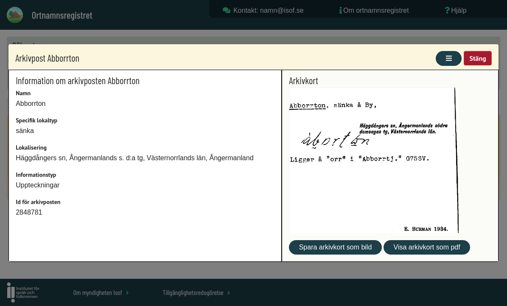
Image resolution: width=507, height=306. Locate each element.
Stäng (477, 58)
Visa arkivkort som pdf (427, 247)
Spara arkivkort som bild (335, 247)
